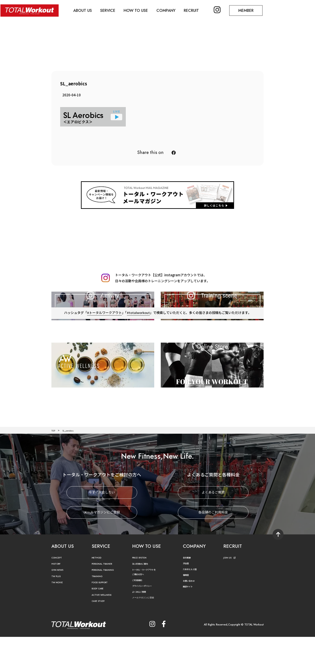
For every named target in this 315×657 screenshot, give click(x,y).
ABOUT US (84, 10)
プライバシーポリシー (145, 606)
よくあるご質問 (213, 512)
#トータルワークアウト (104, 337)
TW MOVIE (58, 603)
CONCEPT (58, 578)
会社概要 (188, 577)
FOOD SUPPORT (102, 603)
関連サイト (189, 607)
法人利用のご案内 (142, 584)
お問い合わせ (191, 601)
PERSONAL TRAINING (106, 590)
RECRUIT (196, 10)
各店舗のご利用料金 (213, 532)
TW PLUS (57, 596)
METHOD (98, 578)
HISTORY (57, 584)
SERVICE (110, 10)
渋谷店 (187, 583)
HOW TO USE (139, 10)
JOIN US (230, 578)
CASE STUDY (100, 621)
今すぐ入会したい (102, 512)
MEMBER (252, 10)
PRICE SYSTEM (141, 578)
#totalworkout (138, 337)
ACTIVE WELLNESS (104, 615)
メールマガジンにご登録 (102, 532)
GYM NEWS (59, 590)
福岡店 (187, 595)
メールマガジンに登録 (146, 618)
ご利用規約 (138, 600)
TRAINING (98, 596)
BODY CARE (99, 609)
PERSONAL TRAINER (105, 584)
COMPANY (170, 10)
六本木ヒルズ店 (192, 589)
